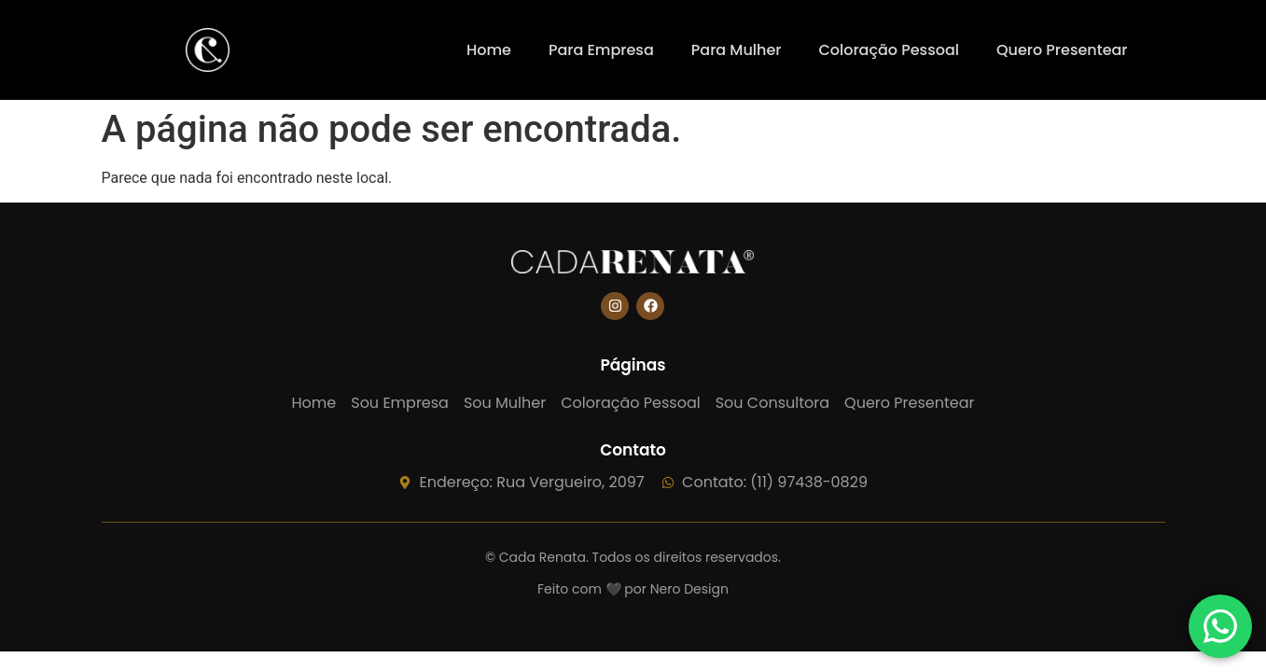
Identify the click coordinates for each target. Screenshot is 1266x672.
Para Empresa (601, 50)
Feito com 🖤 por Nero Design (633, 589)
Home (488, 50)
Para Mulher (736, 50)
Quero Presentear (1062, 50)
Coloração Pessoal (888, 50)
